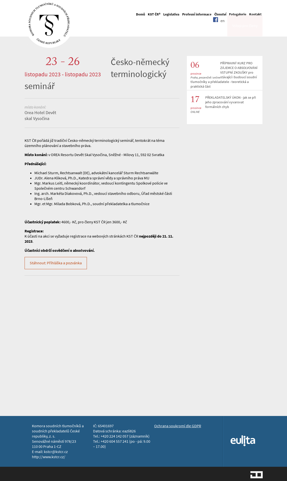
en (222, 30)
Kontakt (255, 14)
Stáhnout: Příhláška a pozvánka (56, 263)
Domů (140, 14)
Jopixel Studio (256, 474)
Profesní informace (196, 14)
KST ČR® (154, 14)
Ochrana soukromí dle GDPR (177, 425)
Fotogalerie (237, 14)
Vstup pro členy (245, 30)
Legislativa (171, 14)
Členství (220, 14)
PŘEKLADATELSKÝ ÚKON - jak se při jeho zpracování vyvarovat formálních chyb (230, 102)
